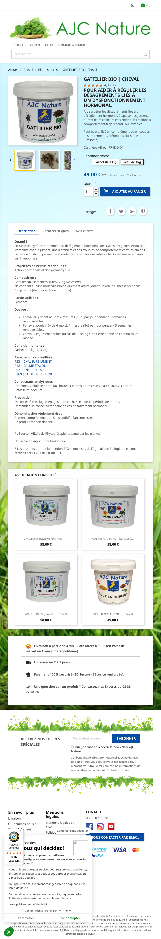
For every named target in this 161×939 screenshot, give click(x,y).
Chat (49, 45)
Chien (35, 45)
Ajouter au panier (125, 191)
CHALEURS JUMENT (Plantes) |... (46, 539)
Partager (110, 211)
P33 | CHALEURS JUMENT (33, 361)
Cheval (19, 45)
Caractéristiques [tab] (56, 231)
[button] (9, 932)
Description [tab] (27, 231)
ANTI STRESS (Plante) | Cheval (46, 614)
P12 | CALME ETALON (30, 365)
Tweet (121, 211)
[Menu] (21, 831)
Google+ (132, 211)
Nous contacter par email (114, 837)
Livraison (14, 818)
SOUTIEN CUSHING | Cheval (113, 614)
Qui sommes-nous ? (22, 824)
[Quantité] (89, 191)
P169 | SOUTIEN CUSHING (33, 374)
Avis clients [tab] (84, 231)
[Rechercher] (80, 54)
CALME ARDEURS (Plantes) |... (113, 539)
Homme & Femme (72, 45)
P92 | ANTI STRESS (28, 370)
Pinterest (143, 211)
